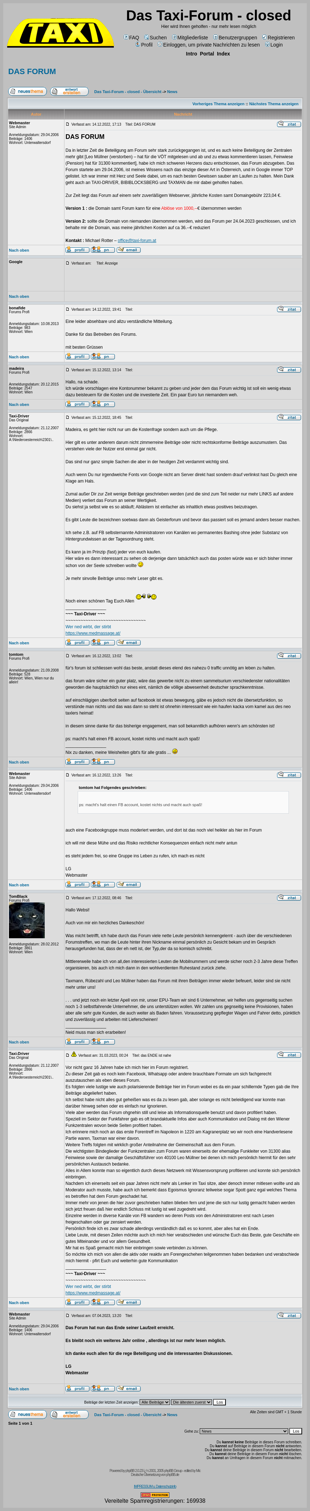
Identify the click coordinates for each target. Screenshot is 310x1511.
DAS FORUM (32, 71)
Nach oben (19, 250)
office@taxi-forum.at (137, 240)
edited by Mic (192, 1471)
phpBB (129, 1471)
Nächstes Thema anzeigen (274, 104)
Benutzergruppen (235, 37)
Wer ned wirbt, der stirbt (88, 626)
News (172, 91)
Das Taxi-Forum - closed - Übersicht (127, 91)
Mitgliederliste (190, 37)
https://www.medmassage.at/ (93, 633)
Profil (144, 45)
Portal (207, 54)
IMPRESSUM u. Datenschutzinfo (155, 1486)
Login (274, 45)
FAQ (131, 37)
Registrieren (278, 37)
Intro (191, 54)
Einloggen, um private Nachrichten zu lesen (209, 45)
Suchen (155, 37)
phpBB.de (172, 1475)
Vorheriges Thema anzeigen (218, 104)
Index (223, 54)
